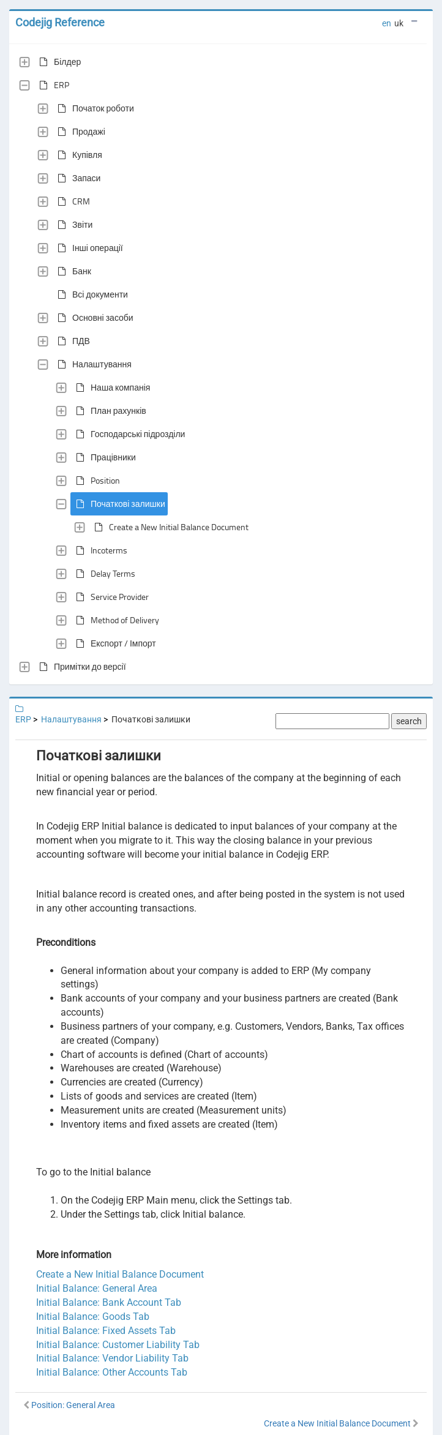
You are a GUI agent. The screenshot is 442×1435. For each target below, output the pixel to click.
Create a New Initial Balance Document (169, 527)
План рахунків (108, 411)
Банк (72, 271)
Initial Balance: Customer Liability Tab (118, 1345)
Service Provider (110, 597)
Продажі (79, 131)
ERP (51, 85)
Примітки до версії (80, 667)
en (386, 23)
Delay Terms (103, 573)
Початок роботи (93, 108)
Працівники (103, 457)
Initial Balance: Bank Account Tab (108, 1302)
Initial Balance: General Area (96, 1288)
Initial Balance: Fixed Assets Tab (106, 1330)
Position (95, 480)
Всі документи (90, 294)
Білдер (57, 62)
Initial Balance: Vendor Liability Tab (112, 1358)
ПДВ (71, 341)
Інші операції (88, 248)
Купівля (77, 155)
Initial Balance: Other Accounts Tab (111, 1372)
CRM (71, 201)
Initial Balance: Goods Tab (92, 1316)
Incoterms (99, 550)
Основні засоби (93, 318)
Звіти (72, 224)
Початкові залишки (118, 504)
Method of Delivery (115, 620)
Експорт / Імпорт (113, 643)
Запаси (76, 178)
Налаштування (92, 364)
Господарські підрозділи (128, 434)
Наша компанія (110, 387)
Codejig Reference (60, 22)
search (409, 721)
